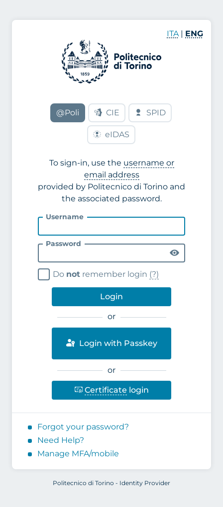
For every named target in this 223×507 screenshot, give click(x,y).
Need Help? (60, 440)
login (111, 388)
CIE (106, 112)
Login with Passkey (111, 343)
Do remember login (100, 273)
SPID (150, 112)
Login (111, 296)
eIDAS (111, 134)
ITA (173, 33)
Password (63, 243)
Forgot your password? (83, 426)
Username (65, 216)
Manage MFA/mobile (78, 453)
